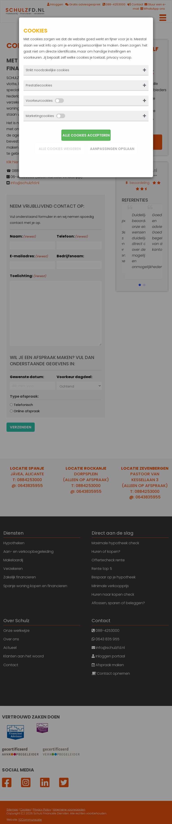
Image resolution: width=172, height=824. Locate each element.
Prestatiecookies (39, 85)
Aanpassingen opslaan (112, 148)
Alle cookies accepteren (86, 135)
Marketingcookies (45, 116)
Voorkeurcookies (45, 100)
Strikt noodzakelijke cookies (47, 70)
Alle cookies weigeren (60, 148)
